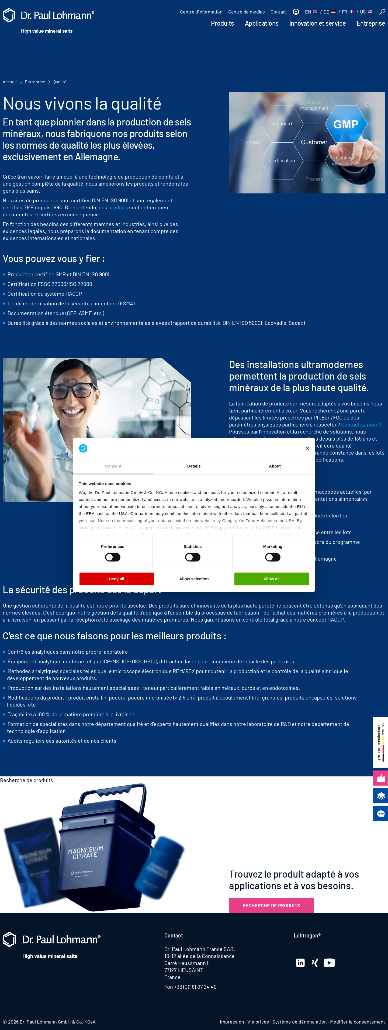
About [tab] (275, 466)
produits (118, 207)
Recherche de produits (271, 905)
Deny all (116, 579)
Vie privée (258, 1022)
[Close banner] (307, 448)
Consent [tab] (113, 466)
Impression (232, 1022)
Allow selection (194, 579)
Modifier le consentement (357, 1022)
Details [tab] (194, 466)
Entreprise (371, 23)
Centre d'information (201, 12)
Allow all (271, 579)
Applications (262, 23)
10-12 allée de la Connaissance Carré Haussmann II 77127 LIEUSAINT (199, 963)
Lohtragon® (307, 935)
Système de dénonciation (299, 1022)
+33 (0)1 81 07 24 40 (195, 986)
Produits (222, 23)
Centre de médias (246, 12)
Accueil (10, 81)
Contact (279, 12)
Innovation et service (317, 23)
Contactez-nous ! (361, 424)
